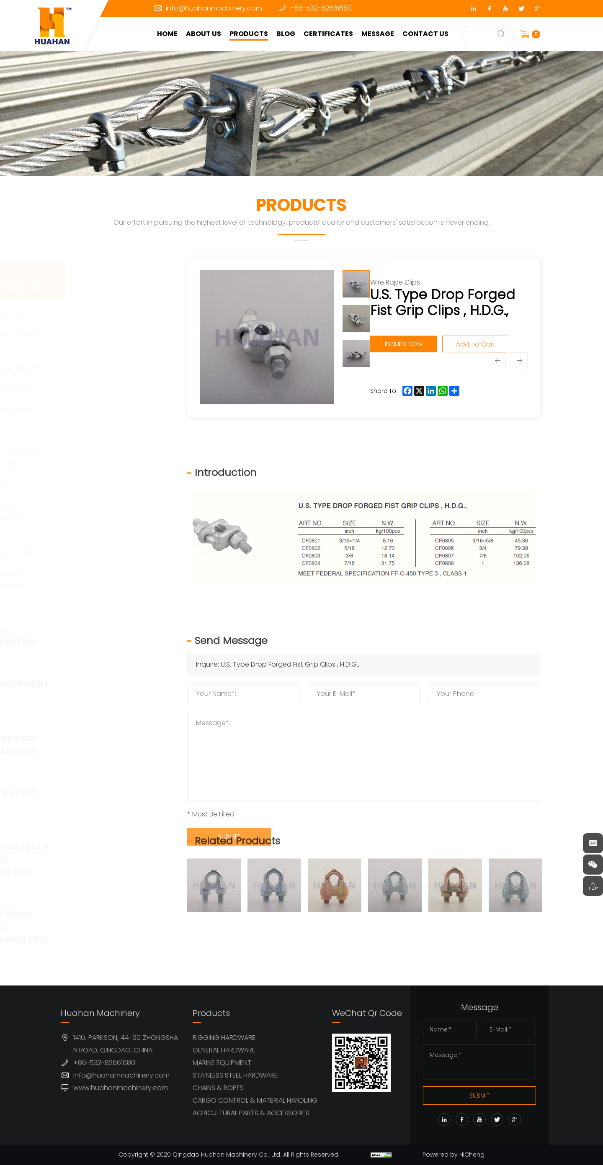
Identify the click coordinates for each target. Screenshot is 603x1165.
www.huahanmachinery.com (120, 1088)
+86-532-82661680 (321, 8)
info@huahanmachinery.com (214, 8)
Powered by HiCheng (453, 1154)
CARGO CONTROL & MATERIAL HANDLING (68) (117, 860)
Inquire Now (404, 344)
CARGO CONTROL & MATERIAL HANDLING (255, 1100)
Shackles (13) (106, 313)
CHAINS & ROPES (218, 1088)
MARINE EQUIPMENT (222, 1062)
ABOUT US (203, 33)
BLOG (285, 33)
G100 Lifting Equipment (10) (109, 512)
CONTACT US (425, 33)
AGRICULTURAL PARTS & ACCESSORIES (251, 1113)
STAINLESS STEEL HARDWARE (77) (110, 745)
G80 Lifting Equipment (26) (111, 545)
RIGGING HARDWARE (224, 1037)
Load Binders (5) (113, 410)
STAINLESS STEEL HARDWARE (235, 1075)
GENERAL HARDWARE (224, 1050)
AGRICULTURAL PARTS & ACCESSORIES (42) (115, 926)
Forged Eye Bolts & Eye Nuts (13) (116, 458)
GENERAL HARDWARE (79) (109, 636)
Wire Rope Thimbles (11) (118, 340)
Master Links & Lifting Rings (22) (112, 579)
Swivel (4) (100, 431)
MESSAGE (377, 33)
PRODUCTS (248, 33)
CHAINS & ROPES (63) (110, 799)
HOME (167, 33)
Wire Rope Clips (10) (118, 368)
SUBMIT (479, 1095)
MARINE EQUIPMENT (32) (116, 690)
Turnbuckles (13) (112, 389)
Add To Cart (475, 344)
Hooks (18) (101, 485)
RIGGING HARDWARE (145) (111, 280)
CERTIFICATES (328, 33)
